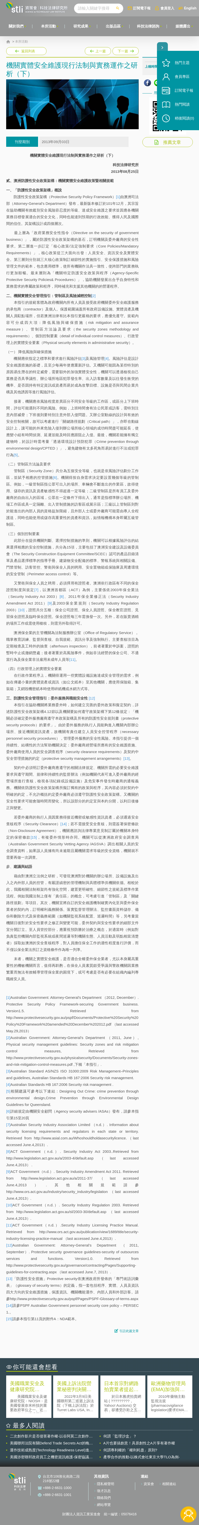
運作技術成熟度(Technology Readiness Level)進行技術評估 (51, 1450)
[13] (126, 758)
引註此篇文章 (129, 1331)
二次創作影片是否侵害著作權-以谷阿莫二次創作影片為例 (51, 1436)
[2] (93, 296)
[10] (21, 610)
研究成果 (80, 26)
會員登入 (167, 8)
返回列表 (28, 51)
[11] (72, 659)
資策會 (149, 1484)
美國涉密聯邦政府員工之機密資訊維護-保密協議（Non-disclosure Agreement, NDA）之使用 (49, 1457)
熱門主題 (182, 63)
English (190, 8)
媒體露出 (183, 26)
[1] (118, 197)
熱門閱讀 (182, 104)
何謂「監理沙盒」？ (120, 1436)
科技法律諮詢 (148, 26)
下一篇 (125, 50)
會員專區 (182, 76)
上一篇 (98, 50)
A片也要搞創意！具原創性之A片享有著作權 (139, 1443)
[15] (34, 837)
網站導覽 (104, 1505)
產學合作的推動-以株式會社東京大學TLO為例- (141, 1457)
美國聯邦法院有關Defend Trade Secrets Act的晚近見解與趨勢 (51, 1443)
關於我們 (16, 26)
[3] (84, 358)
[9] (50, 603)
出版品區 (113, 26)
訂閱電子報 (142, 8)
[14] (64, 824)
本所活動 (48, 26)
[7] (36, 590)
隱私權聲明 (105, 1484)
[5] (16, 455)
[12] (92, 698)
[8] (62, 596)
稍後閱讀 (184, 118)
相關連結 (169, 1484)
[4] (107, 358)
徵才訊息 (104, 1491)
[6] (55, 477)
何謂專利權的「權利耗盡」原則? (130, 1450)
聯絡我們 (104, 1498)
